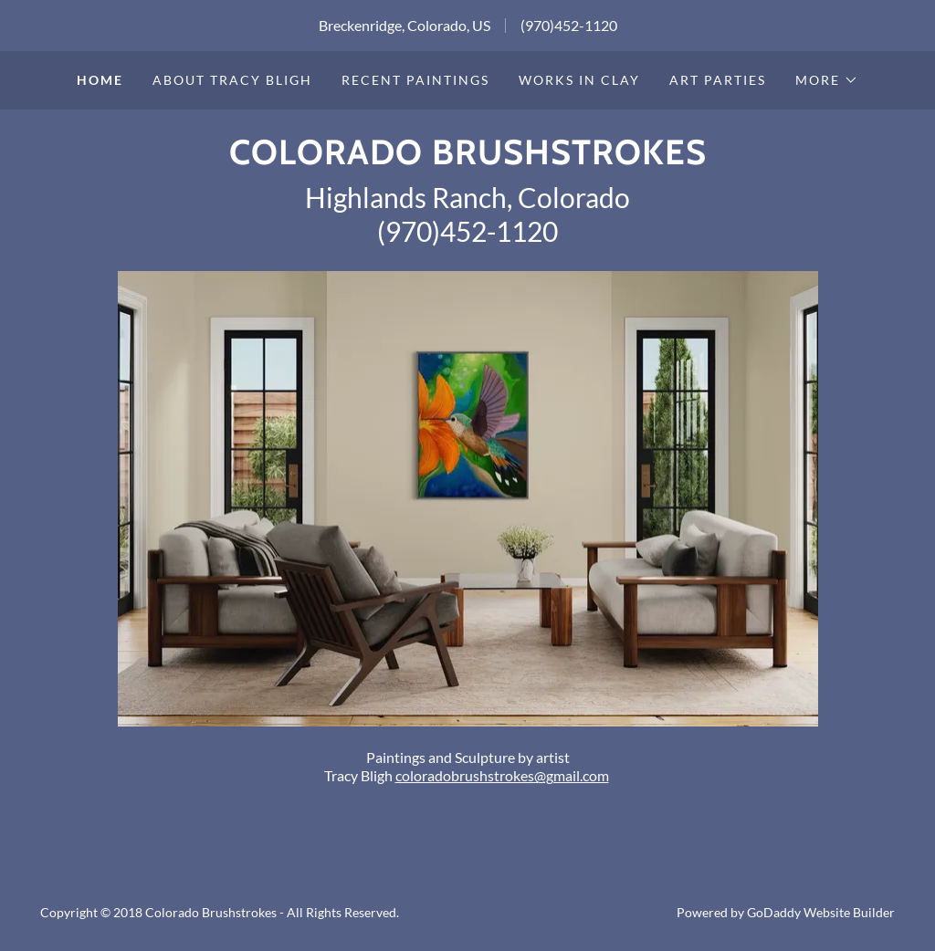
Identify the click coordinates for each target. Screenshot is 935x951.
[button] (826, 80)
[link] (468, 158)
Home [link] (100, 80)
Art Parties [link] (717, 80)
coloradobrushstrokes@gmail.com (502, 775)
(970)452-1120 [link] (568, 25)
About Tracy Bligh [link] (232, 80)
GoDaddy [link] (774, 912)
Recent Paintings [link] (415, 80)
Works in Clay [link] (579, 80)
